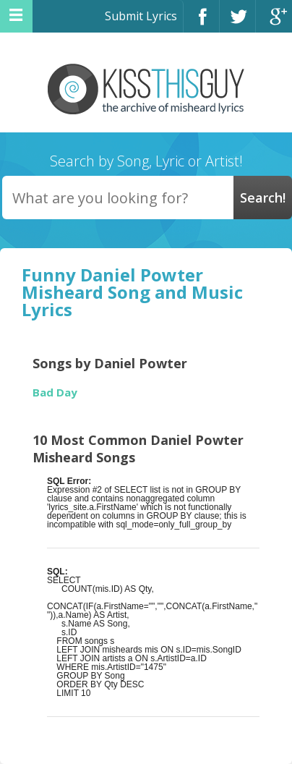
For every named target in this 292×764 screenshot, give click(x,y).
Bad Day (55, 392)
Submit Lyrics (141, 16)
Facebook (201, 23)
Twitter (237, 23)
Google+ (274, 23)
